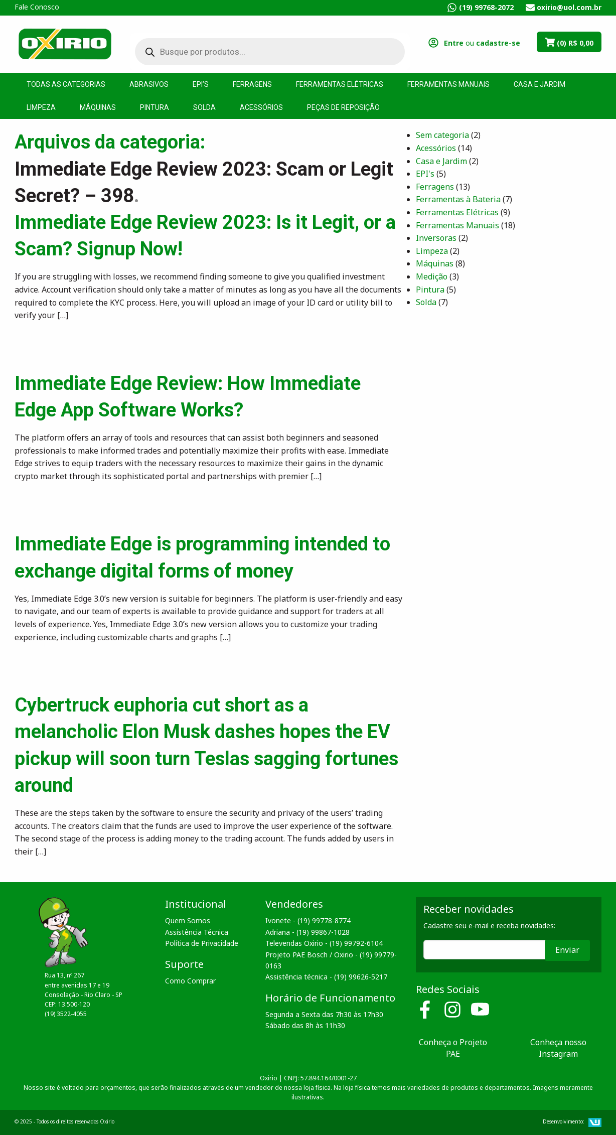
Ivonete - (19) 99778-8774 (308, 920)
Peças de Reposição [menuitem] (343, 107)
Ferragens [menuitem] (252, 84)
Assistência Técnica (196, 932)
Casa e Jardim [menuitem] (539, 84)
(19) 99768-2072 (486, 7)
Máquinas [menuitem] (98, 107)
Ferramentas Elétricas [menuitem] (339, 84)
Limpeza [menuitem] (41, 107)
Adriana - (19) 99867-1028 (307, 932)
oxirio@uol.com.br (569, 7)
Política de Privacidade (201, 943)
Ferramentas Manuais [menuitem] (448, 84)
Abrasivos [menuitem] (149, 84)
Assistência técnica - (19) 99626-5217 (326, 976)
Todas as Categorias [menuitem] (66, 84)
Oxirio (65, 43)
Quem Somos (187, 920)
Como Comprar (190, 980)
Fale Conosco (37, 7)
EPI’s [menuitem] (201, 84)
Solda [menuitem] (204, 107)
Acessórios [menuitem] (261, 107)
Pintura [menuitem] (154, 107)
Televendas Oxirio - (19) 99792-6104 (324, 943)
